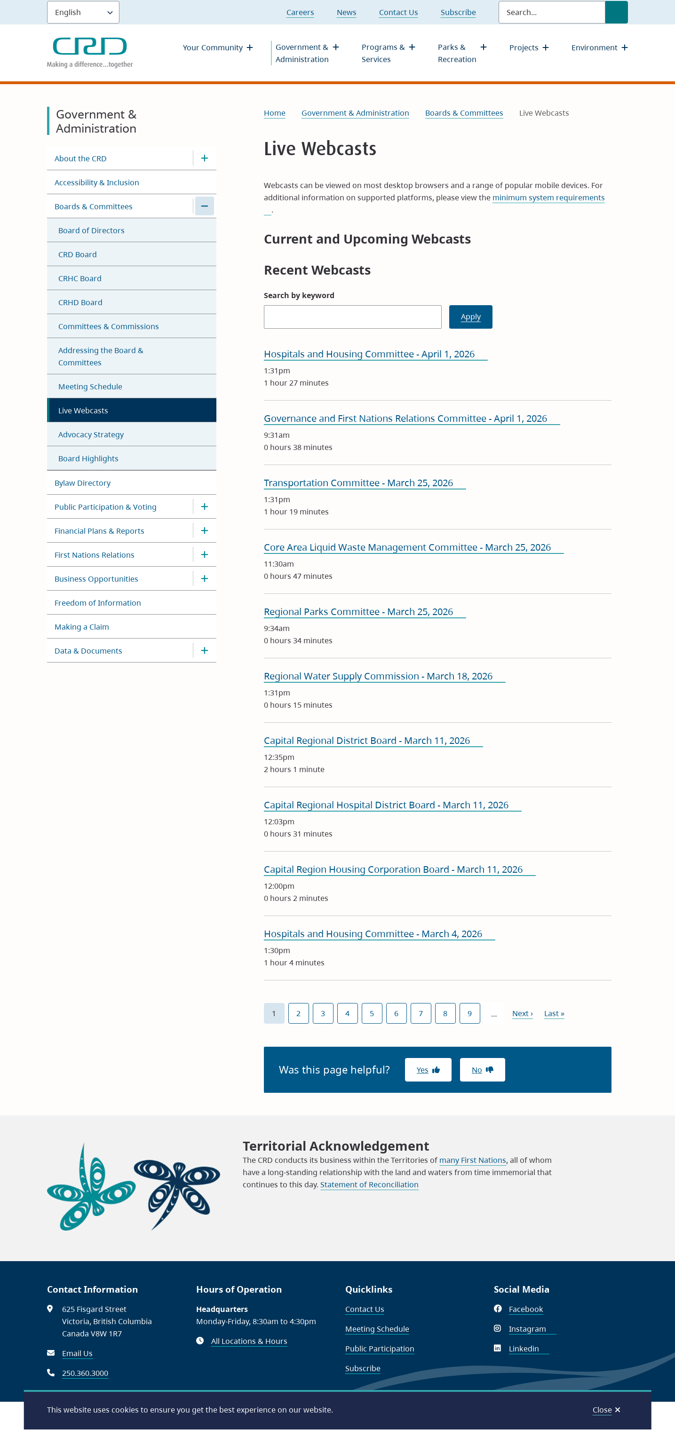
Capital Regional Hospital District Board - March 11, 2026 (393, 804)
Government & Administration (302, 53)
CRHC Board (80, 278)
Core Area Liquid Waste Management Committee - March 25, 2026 (414, 547)
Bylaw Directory (83, 483)
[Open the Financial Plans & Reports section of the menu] (204, 530)
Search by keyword (299, 295)
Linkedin (529, 1348)
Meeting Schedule (90, 386)
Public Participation (379, 1348)
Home (275, 113)
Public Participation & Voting (106, 507)
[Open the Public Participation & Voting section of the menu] (204, 506)
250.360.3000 (85, 1373)
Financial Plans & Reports (99, 531)
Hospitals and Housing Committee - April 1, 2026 (376, 353)
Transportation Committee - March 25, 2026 (365, 482)
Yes (423, 1070)
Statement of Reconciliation (369, 1184)
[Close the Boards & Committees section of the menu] (204, 206)
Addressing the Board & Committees (100, 356)
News (347, 12)
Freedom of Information (98, 603)
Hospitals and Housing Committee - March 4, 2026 (379, 933)
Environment (595, 47)
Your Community (213, 47)
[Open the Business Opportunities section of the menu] (204, 578)
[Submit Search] (616, 12)
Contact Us (398, 12)
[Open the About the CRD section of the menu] (204, 158)
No (477, 1070)
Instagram (532, 1329)
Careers (300, 12)
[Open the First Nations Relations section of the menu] (204, 554)
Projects (524, 47)
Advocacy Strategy (91, 434)
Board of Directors (91, 230)
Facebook (531, 1309)
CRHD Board (80, 302)
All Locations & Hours (249, 1341)
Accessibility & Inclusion (97, 182)
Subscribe (458, 12)
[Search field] (552, 12)
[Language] (83, 12)
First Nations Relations (95, 555)
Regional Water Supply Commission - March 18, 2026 (385, 676)
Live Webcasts (83, 410)
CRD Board (77, 254)
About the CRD (81, 158)
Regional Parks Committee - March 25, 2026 (365, 611)
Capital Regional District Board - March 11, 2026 (373, 740)
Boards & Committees (94, 206)
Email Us (77, 1353)
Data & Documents (88, 651)
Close (602, 1410)
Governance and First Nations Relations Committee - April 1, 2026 (412, 418)
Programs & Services (383, 53)
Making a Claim (82, 627)
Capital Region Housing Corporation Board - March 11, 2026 (400, 869)
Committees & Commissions (108, 326)
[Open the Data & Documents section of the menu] (204, 650)
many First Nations (472, 1160)
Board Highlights (88, 458)
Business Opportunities (96, 579)
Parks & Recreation (457, 53)
